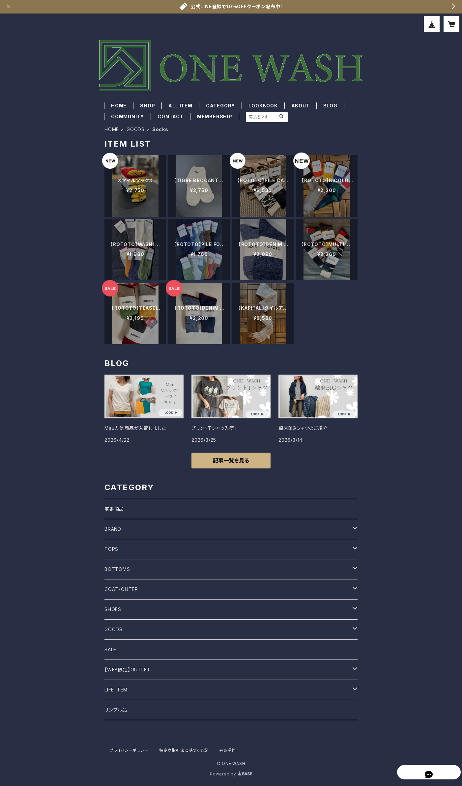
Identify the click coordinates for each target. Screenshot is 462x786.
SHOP (147, 105)
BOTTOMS (117, 569)
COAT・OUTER (121, 589)
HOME (119, 105)
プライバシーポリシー (129, 750)
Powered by (231, 774)
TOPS (111, 549)
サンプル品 (115, 710)
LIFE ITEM (116, 689)
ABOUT (300, 105)
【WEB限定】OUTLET (127, 669)
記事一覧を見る (231, 460)
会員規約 (227, 750)
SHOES (112, 609)
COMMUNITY (127, 116)
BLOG (330, 105)
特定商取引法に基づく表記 (184, 750)
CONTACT (171, 116)
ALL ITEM (180, 105)
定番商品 (114, 509)
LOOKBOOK (262, 105)
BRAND (112, 529)
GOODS (136, 129)
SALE (110, 649)
